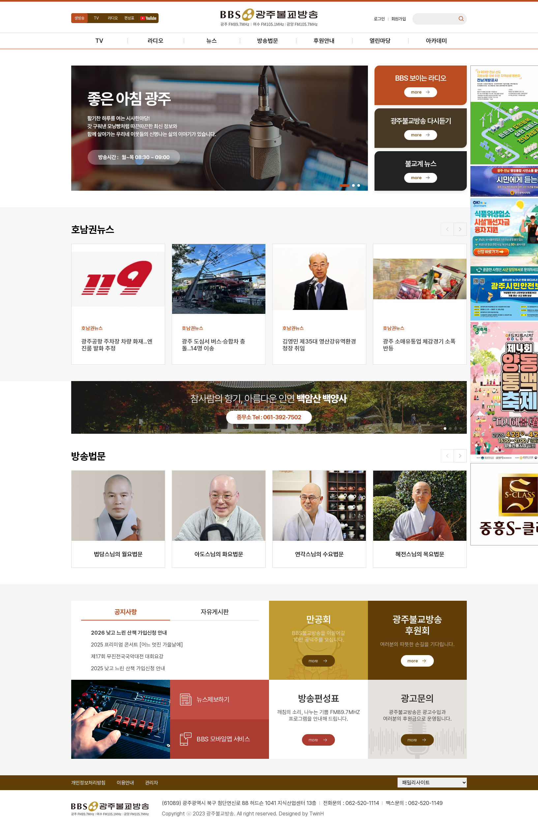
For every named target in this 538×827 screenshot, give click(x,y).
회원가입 (398, 18)
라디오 (113, 18)
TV (96, 18)
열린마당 (380, 40)
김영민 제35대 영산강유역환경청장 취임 (319, 345)
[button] (344, 185)
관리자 (151, 783)
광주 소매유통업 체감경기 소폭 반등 (419, 345)
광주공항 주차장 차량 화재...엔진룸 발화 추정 (117, 345)
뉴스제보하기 (212, 699)
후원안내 (324, 40)
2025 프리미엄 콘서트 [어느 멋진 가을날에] (137, 645)
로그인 (379, 18)
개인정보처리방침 (88, 783)
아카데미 (436, 40)
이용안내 (125, 783)
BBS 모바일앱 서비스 (223, 739)
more (416, 92)
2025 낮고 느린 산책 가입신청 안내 (128, 668)
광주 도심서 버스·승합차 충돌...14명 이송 (213, 345)
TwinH (316, 814)
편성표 (129, 18)
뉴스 (211, 40)
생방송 (79, 18)
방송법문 (267, 40)
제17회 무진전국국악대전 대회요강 (127, 656)
